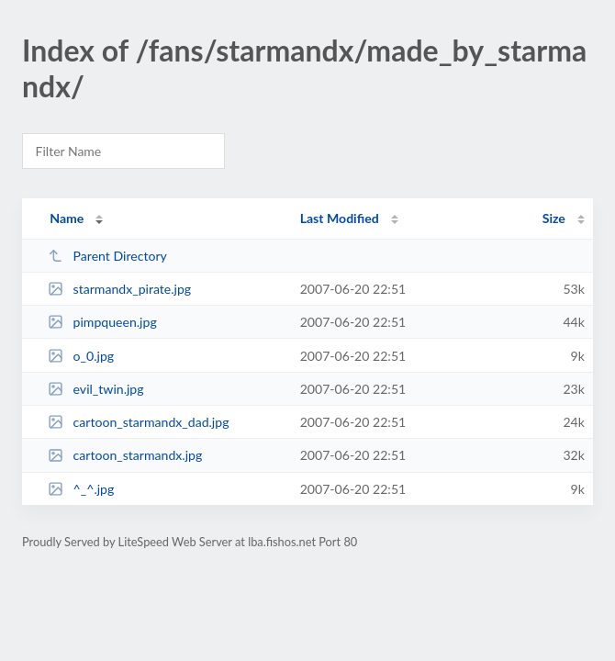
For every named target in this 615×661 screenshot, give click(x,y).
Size (553, 218)
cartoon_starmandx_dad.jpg (138, 422)
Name (67, 218)
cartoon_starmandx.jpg (125, 455)
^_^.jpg (81, 489)
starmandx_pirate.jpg (119, 289)
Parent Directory (107, 255)
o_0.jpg (81, 356)
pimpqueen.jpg (102, 322)
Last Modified (339, 218)
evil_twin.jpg (95, 389)
